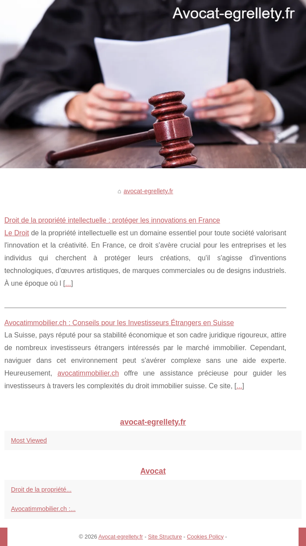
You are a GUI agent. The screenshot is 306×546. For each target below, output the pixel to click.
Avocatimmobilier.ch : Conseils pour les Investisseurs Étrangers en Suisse (119, 322)
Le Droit (16, 233)
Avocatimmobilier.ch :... (43, 508)
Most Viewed (29, 440)
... (68, 283)
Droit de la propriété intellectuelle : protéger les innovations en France (112, 220)
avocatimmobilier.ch (88, 373)
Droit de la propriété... (41, 489)
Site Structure (165, 536)
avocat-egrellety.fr (148, 191)
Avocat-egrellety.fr (120, 536)
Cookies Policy (205, 536)
